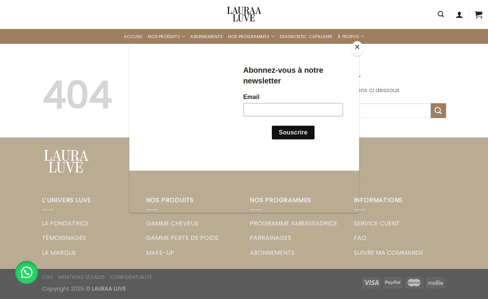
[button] (26, 272)
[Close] (357, 48)
